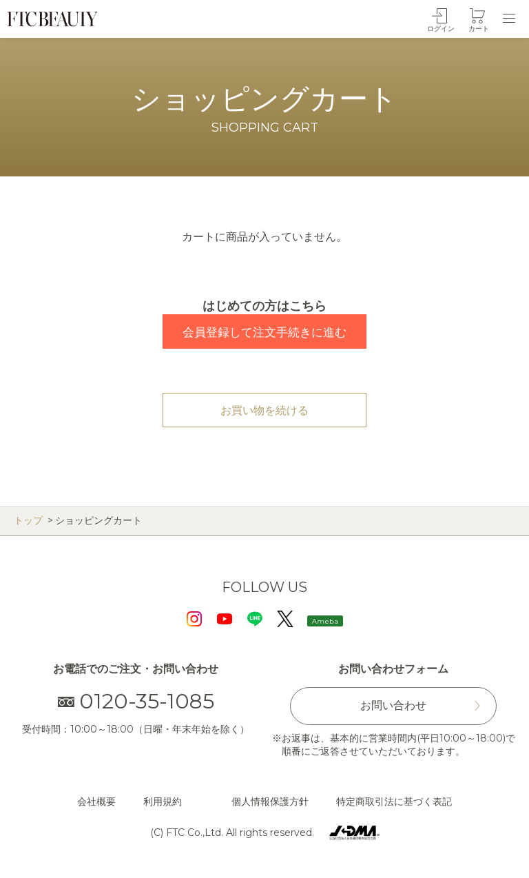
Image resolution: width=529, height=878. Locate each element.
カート (478, 28)
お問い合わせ (393, 705)
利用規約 (162, 801)
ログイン (441, 28)
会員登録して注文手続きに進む (264, 332)
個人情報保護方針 (270, 801)
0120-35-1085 (136, 701)
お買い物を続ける (264, 410)
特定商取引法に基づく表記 (394, 801)
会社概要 (96, 801)
